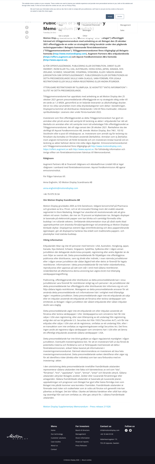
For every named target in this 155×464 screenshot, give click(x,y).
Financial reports (82, 442)
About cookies (86, 460)
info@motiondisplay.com (109, 430)
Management (81, 434)
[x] (27, 32)
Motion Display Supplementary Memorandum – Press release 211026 (77, 406)
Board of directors (83, 430)
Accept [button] (110, 16)
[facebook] (27, 27)
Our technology (57, 434)
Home (53, 430)
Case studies (56, 442)
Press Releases (81, 445)
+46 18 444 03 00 (106, 434)
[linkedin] (27, 37)
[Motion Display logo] (17, 437)
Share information (83, 438)
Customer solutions (58, 438)
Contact (54, 449)
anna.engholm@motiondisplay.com (60, 188)
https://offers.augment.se (57, 56)
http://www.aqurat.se (55, 60)
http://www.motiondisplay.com (70, 53)
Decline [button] (119, 16)
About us (54, 445)
